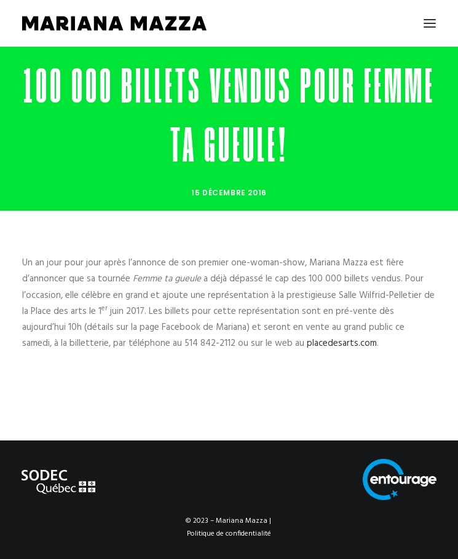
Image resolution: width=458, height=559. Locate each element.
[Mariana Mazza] (114, 23)
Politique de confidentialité (229, 534)
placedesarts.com (342, 343)
